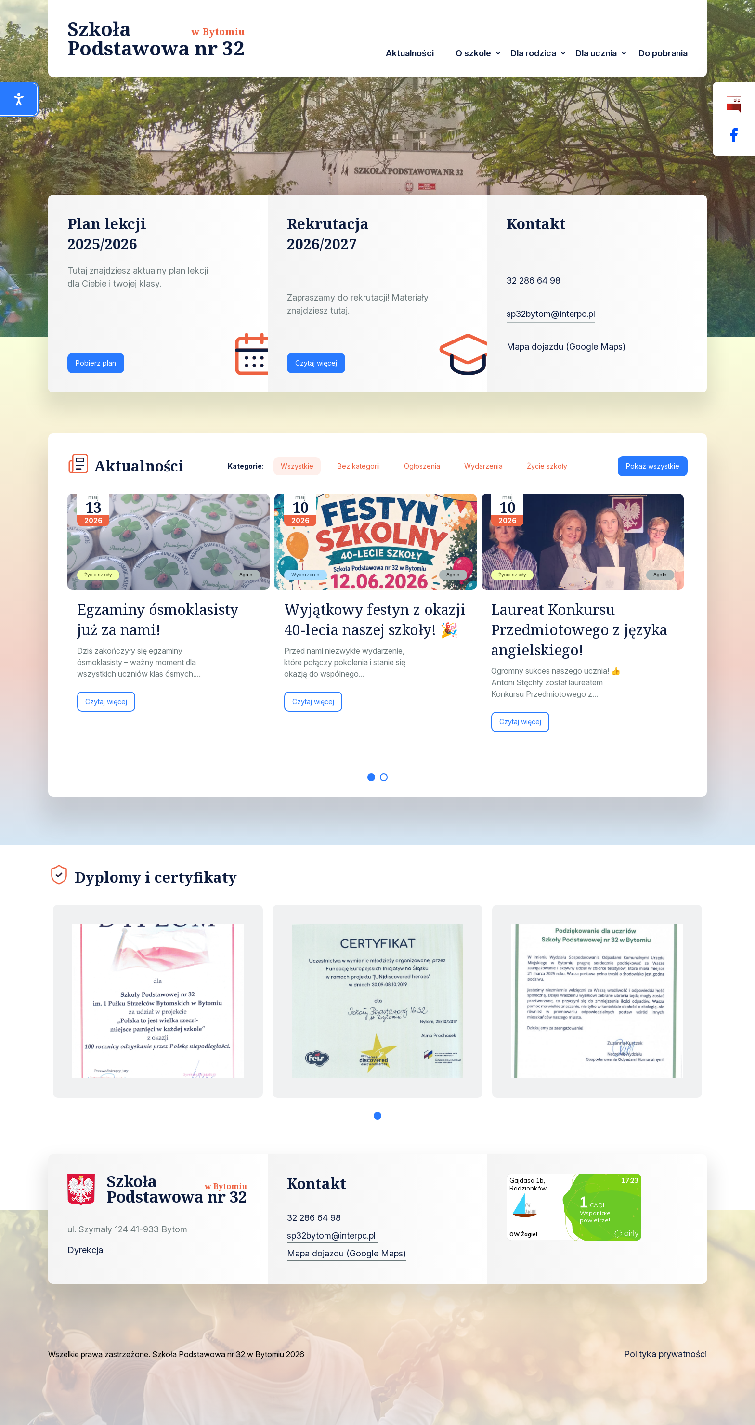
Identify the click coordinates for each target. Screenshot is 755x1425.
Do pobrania (663, 53)
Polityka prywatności (665, 1354)
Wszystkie (297, 466)
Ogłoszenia (422, 466)
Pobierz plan (96, 363)
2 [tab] (384, 777)
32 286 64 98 (533, 280)
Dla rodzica (533, 53)
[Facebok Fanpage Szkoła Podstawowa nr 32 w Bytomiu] (734, 135)
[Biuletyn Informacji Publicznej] (734, 104)
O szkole (473, 53)
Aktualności (410, 53)
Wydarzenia (483, 466)
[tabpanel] (170, 607)
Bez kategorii (359, 466)
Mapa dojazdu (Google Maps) (566, 346)
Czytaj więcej (316, 363)
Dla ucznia (596, 53)
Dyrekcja (85, 1250)
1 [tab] (371, 777)
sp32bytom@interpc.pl (551, 314)
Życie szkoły (547, 466)
